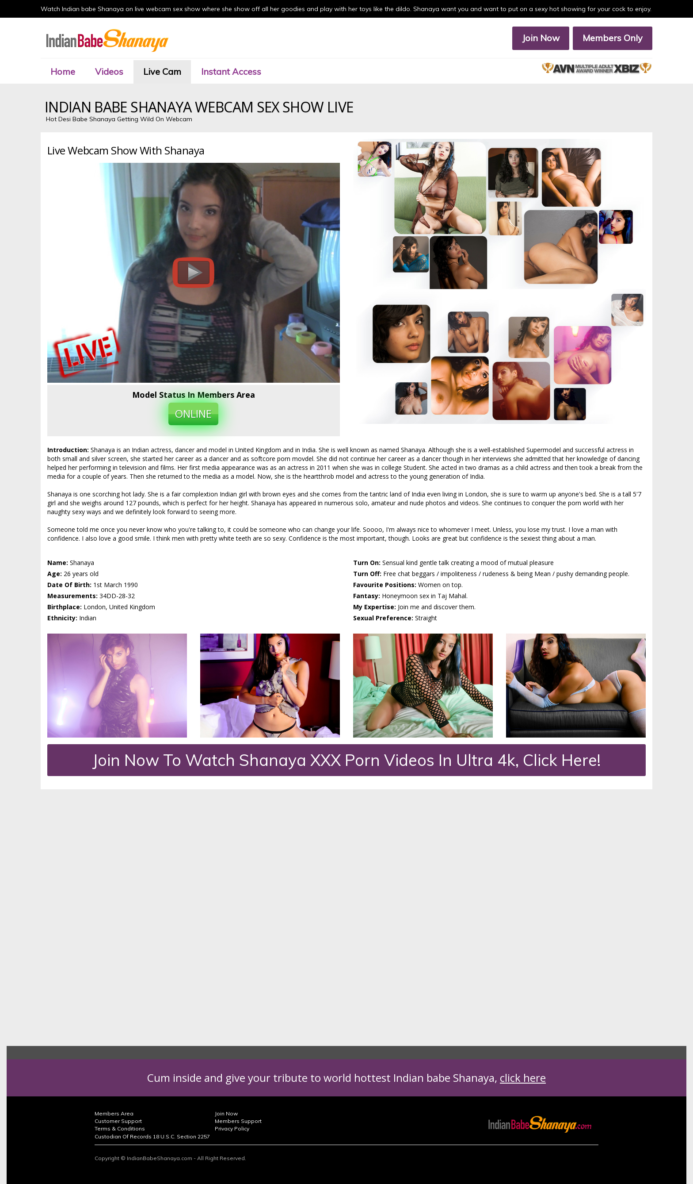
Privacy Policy (232, 1128)
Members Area (114, 1113)
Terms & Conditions (120, 1128)
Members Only (613, 37)
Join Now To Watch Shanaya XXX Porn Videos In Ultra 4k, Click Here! (346, 760)
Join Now (541, 37)
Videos (109, 71)
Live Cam (162, 71)
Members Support (238, 1121)
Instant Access (231, 71)
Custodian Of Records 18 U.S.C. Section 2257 (152, 1136)
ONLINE (193, 413)
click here (523, 1077)
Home (62, 71)
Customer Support (118, 1121)
